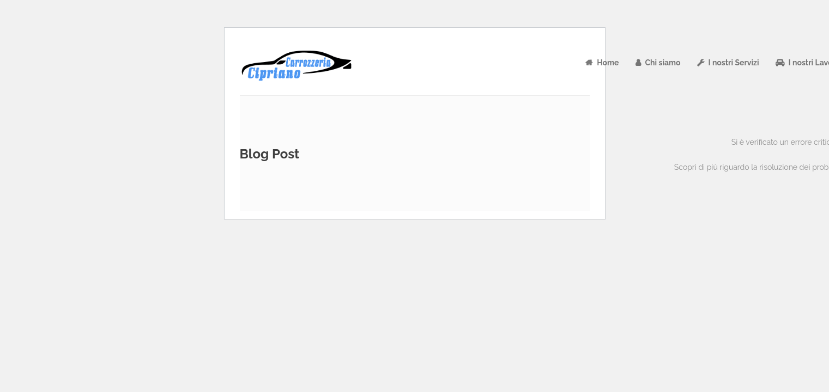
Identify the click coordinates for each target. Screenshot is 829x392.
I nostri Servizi (734, 62)
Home (608, 62)
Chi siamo (663, 62)
